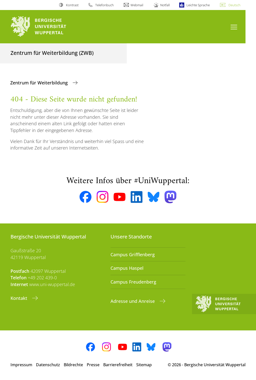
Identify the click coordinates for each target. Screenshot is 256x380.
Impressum (21, 364)
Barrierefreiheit (117, 364)
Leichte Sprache (198, 5)
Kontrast (72, 5)
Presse (93, 364)
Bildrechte (73, 364)
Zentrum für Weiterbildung (39, 83)
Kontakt (19, 298)
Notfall (165, 5)
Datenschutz (48, 364)
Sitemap (144, 364)
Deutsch (234, 5)
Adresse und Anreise (133, 301)
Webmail (136, 5)
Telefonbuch (104, 5)
